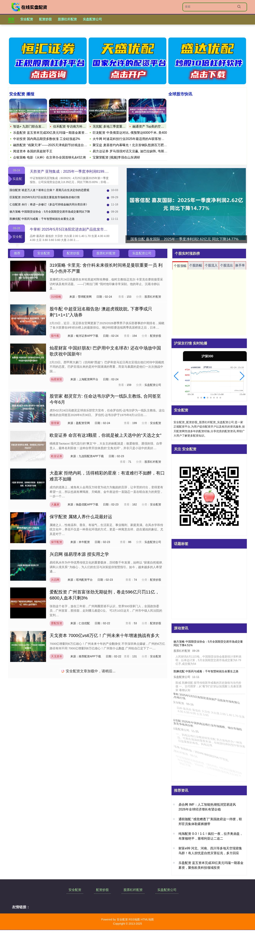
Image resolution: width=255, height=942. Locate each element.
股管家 (55, 423)
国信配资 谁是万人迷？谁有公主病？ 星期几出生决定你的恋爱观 (49, 190)
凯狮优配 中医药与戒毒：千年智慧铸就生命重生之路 (42, 218)
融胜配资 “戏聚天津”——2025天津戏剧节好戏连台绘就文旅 (55, 145)
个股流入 (211, 265)
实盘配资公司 (92, 19)
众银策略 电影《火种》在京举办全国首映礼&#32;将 (49, 157)
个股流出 (226, 265)
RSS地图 (134, 919)
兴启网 (55, 579)
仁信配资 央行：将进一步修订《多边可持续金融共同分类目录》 (49, 204)
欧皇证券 (56, 456)
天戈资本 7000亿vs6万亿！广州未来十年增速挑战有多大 (104, 635)
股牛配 (55, 335)
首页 (11, 19)
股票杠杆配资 (67, 19)
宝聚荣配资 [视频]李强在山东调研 (116, 157)
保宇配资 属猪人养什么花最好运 (81, 516)
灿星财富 (56, 379)
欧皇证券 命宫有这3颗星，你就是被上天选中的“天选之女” (105, 435)
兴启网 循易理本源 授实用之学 (79, 554)
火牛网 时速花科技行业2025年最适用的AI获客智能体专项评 (135, 139)
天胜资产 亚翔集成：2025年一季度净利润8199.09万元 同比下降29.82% (87, 171)
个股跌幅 (195, 265)
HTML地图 (147, 919)
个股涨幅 (180, 265)
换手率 (240, 265)
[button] (176, 376)
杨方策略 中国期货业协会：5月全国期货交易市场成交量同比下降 (50, 211)
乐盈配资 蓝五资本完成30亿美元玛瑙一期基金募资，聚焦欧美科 (58, 132)
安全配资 (26, 19)
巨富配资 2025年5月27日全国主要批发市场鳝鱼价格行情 (45, 197)
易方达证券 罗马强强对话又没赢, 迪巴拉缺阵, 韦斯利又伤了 (135, 151)
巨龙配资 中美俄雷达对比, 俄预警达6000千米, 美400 (130, 132)
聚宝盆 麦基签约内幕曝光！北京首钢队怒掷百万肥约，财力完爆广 (139, 145)
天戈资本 (56, 656)
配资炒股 (45, 19)
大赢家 (55, 504)
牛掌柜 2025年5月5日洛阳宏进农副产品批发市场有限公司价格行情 (83, 229)
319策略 (56, 296)
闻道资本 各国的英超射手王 (32, 151)
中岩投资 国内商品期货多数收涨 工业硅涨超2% (46, 139)
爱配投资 (56, 623)
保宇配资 (56, 542)
